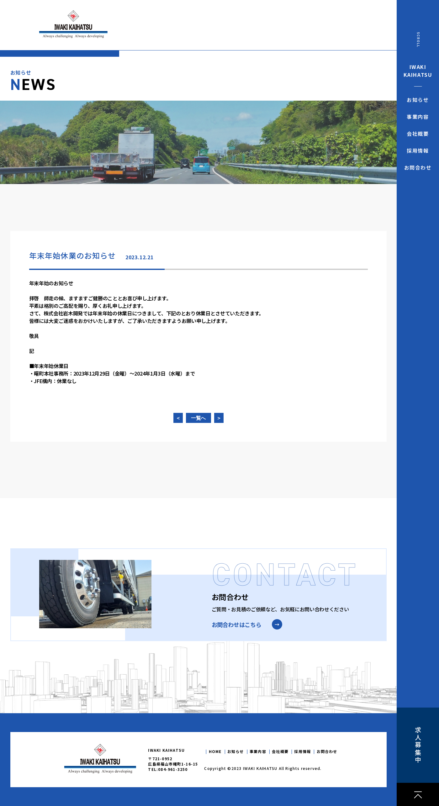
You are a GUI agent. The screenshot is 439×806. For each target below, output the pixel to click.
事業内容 (258, 751)
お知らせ (235, 751)
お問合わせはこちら (237, 624)
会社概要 (280, 751)
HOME (215, 751)
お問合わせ (327, 751)
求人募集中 (417, 745)
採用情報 (302, 751)
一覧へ (198, 418)
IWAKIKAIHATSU (418, 70)
